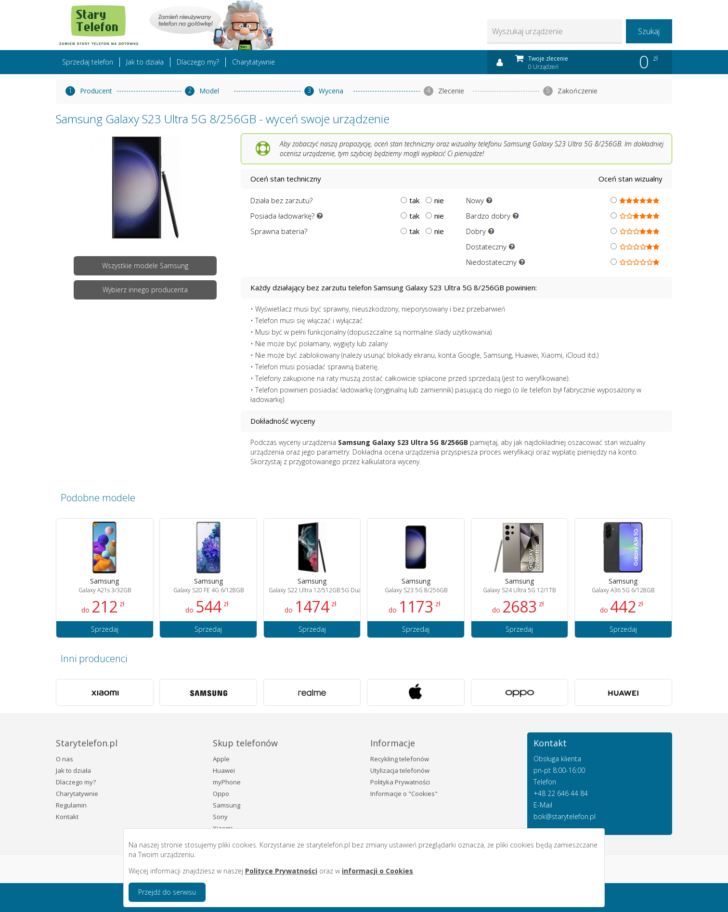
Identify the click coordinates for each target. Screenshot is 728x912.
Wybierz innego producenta (145, 289)
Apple (221, 759)
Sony (220, 816)
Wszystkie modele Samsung (145, 265)
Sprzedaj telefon (87, 61)
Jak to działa (145, 61)
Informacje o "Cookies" (404, 793)
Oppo (221, 793)
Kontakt (67, 816)
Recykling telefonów (399, 759)
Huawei (224, 770)
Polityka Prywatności (400, 782)
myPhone (227, 782)
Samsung (226, 805)
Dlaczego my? (198, 61)
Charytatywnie (253, 61)
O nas (64, 759)
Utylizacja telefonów (399, 770)
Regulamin (71, 805)
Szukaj (649, 31)
